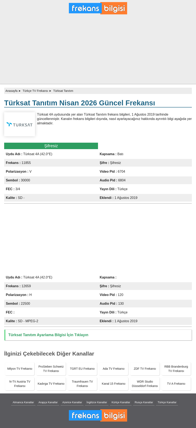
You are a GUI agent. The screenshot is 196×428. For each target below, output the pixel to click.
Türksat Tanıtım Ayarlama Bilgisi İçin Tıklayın (48, 335)
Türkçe (122, 189)
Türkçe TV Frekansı (35, 90)
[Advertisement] (98, 51)
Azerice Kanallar (72, 402)
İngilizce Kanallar (97, 402)
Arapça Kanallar (48, 402)
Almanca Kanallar (23, 402)
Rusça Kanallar (144, 402)
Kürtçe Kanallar (121, 402)
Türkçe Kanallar (167, 402)
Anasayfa (11, 90)
